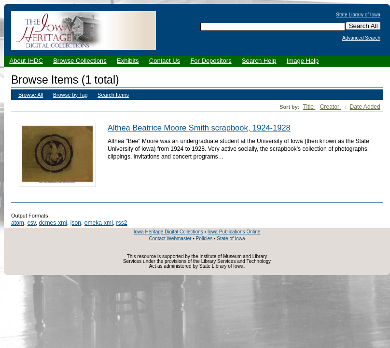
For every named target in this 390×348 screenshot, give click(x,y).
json (75, 222)
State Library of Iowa (358, 15)
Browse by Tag (70, 95)
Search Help (259, 60)
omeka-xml (98, 222)
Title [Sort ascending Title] (309, 106)
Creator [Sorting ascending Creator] (330, 106)
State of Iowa (231, 238)
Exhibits (128, 60)
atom (17, 222)
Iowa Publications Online (234, 231)
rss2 (121, 222)
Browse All (30, 95)
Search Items (113, 95)
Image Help (303, 60)
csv (32, 222)
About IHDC (26, 60)
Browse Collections (80, 60)
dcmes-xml (53, 222)
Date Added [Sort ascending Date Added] (365, 106)
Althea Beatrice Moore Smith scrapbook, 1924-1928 (199, 127)
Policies (204, 238)
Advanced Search (361, 38)
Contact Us (164, 60)
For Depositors (210, 60)
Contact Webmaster (170, 238)
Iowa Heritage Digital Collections (168, 231)
